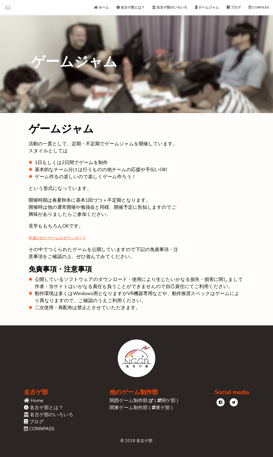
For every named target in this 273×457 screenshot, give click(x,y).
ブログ (34, 425)
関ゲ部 (166, 404)
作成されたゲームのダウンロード (65, 241)
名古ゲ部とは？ (43, 411)
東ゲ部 (161, 411)
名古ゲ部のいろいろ (48, 418)
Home (33, 404)
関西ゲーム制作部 (131, 404)
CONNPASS (39, 432)
